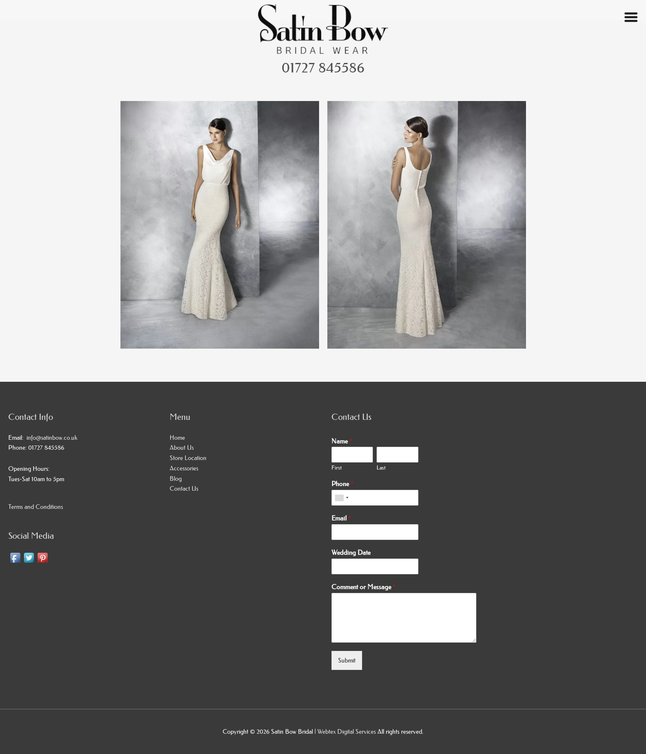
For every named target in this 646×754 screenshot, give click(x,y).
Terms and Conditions (35, 507)
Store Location (188, 458)
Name (341, 441)
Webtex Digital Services (347, 731)
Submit (346, 660)
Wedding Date (350, 552)
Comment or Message (363, 587)
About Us (182, 447)
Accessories (184, 468)
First (336, 467)
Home (177, 437)
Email (341, 518)
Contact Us (184, 488)
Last (381, 467)
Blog (176, 478)
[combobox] (341, 497)
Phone (342, 483)
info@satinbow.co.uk (50, 437)
